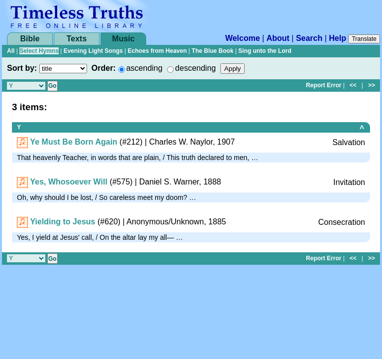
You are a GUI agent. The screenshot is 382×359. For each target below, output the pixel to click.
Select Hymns (39, 50)
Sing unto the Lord (264, 50)
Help (337, 38)
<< (353, 85)
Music (123, 38)
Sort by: (22, 68)
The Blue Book (212, 50)
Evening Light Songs (93, 50)
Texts (77, 38)
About (278, 38)
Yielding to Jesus (62, 221)
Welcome (242, 38)
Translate (364, 38)
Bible (29, 38)
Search (309, 38)
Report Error (323, 85)
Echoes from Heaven (157, 50)
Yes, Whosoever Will (68, 182)
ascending (144, 68)
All (10, 50)
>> (371, 85)
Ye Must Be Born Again (73, 142)
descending (195, 68)
